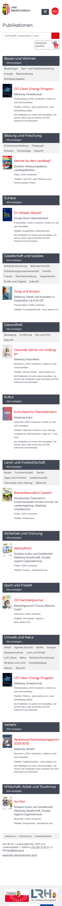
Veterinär (41, 483)
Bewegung (10, 335)
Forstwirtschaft (24, 472)
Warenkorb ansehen (46, 44)
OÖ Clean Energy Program (34, 89)
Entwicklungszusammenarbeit (21, 271)
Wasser (8, 668)
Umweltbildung (37, 663)
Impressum (10, 836)
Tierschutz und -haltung (18, 483)
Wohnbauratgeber (14, 79)
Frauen (8, 276)
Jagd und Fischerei (15, 478)
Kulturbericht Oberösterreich (35, 412)
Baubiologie (11, 68)
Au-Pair (19, 801)
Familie (46, 271)
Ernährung (26, 335)
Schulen (8, 151)
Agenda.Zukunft (23, 647)
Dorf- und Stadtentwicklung (37, 68)
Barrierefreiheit (43, 836)
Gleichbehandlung (26, 276)
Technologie (24, 151)
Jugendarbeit (47, 276)
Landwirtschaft (38, 478)
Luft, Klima (10, 658)
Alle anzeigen (14, 62)
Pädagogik (38, 146)
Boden (8, 472)
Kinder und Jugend (15, 281)
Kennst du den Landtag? (32, 161)
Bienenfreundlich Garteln (33, 493)
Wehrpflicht (22, 548)
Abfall (7, 647)
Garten (40, 472)
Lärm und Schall (36, 652)
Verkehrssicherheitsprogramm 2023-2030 (36, 741)
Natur (23, 658)
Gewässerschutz (13, 652)
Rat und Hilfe (42, 335)
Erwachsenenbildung (16, 146)
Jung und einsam (27, 291)
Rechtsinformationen (42, 658)
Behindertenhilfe (40, 266)
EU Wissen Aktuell (27, 213)
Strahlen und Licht (14, 663)
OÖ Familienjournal (28, 600)
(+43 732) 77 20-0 (39, 847)
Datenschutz (25, 836)
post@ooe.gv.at (15, 850)
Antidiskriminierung (15, 266)
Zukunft (38, 151)
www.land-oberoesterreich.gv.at (19, 855)
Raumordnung (24, 74)
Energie (8, 74)
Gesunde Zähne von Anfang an (35, 352)
